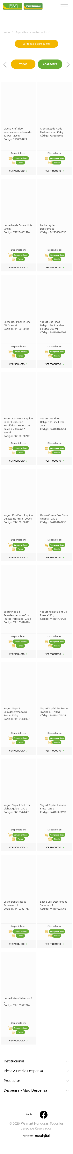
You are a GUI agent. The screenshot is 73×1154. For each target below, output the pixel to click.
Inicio (9, 32)
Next (68, 65)
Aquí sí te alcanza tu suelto (34, 32)
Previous (5, 65)
